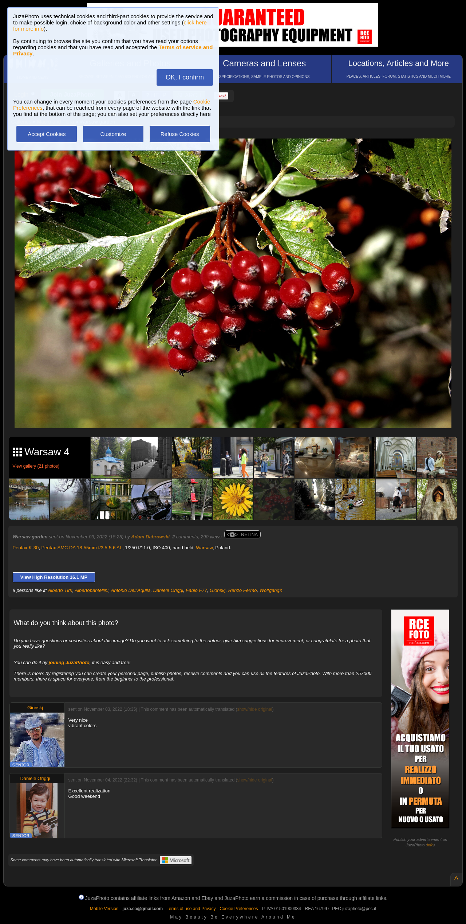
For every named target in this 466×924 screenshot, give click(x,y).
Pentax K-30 (26, 547)
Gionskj (217, 590)
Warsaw (204, 547)
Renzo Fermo (242, 590)
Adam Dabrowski (150, 536)
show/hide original (254, 709)
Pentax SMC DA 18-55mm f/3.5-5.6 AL (81, 547)
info (430, 845)
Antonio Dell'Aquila (131, 590)
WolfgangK (271, 590)
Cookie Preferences (239, 908)
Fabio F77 (196, 590)
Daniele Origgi (168, 590)
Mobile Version (104, 908)
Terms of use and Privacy (191, 908)
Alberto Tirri (60, 590)
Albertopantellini (91, 590)
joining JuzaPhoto (69, 662)
